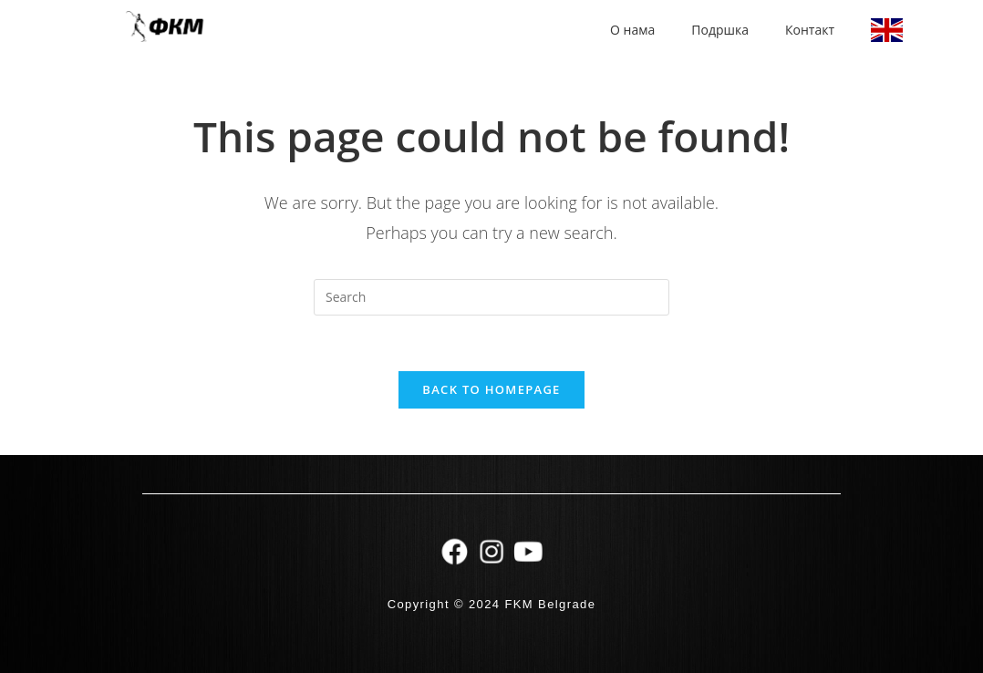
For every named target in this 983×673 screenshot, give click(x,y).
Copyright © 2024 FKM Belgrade (492, 604)
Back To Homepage (491, 389)
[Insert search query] (491, 297)
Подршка (720, 29)
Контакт (809, 29)
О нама (632, 29)
